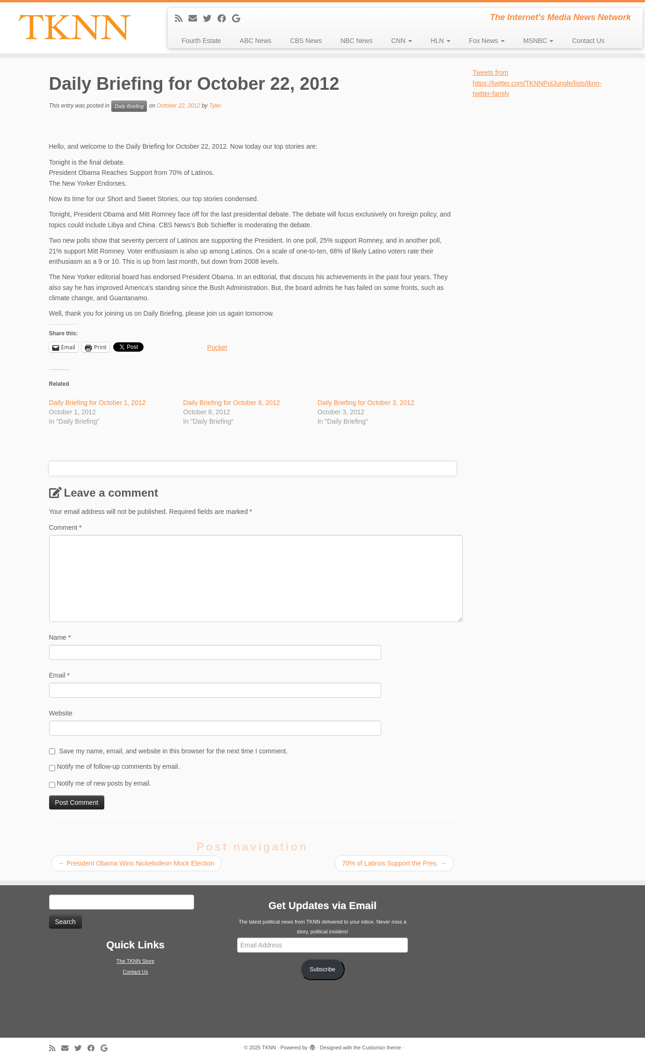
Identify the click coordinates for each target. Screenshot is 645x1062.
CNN (401, 40)
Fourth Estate (201, 40)
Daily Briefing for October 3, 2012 (366, 402)
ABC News (256, 40)
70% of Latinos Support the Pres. (394, 863)
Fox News (487, 40)
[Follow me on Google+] (239, 18)
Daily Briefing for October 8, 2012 (231, 402)
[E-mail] (195, 18)
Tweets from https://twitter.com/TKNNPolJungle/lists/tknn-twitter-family (537, 83)
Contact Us (588, 40)
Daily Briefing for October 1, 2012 (97, 402)
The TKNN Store (135, 961)
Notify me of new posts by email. (104, 783)
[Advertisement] (543, 239)
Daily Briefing (129, 106)
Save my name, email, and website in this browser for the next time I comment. (173, 751)
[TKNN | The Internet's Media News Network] (74, 27)
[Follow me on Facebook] (224, 18)
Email (59, 675)
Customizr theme (381, 1047)
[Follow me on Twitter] (210, 18)
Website (60, 713)
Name (60, 637)
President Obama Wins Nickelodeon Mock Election (136, 863)
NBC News (356, 40)
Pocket (217, 347)
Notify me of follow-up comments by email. (118, 766)
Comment (65, 527)
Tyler (215, 106)
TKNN (269, 1047)
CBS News (306, 40)
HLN (440, 40)
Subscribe (322, 969)
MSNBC (538, 40)
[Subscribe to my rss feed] (181, 18)
